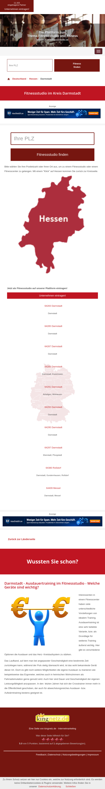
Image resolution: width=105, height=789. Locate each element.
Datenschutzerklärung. (49, 786)
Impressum (93, 754)
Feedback (41, 754)
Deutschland (16, 78)
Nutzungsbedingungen (74, 754)
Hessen (33, 78)
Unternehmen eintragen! (52, 295)
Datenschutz (54, 754)
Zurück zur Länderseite (21, 539)
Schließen (71, 786)
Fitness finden (77, 65)
